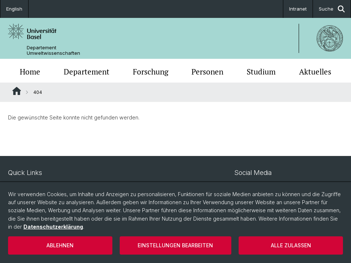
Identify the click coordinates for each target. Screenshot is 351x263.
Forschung (150, 71)
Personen (207, 71)
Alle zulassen (291, 245)
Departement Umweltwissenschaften (53, 50)
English (14, 9)
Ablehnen (60, 245)
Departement (86, 71)
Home (30, 71)
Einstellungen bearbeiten (175, 245)
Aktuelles (315, 71)
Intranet (298, 9)
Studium (261, 71)
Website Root (16, 91)
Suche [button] (332, 8)
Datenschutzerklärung (53, 227)
